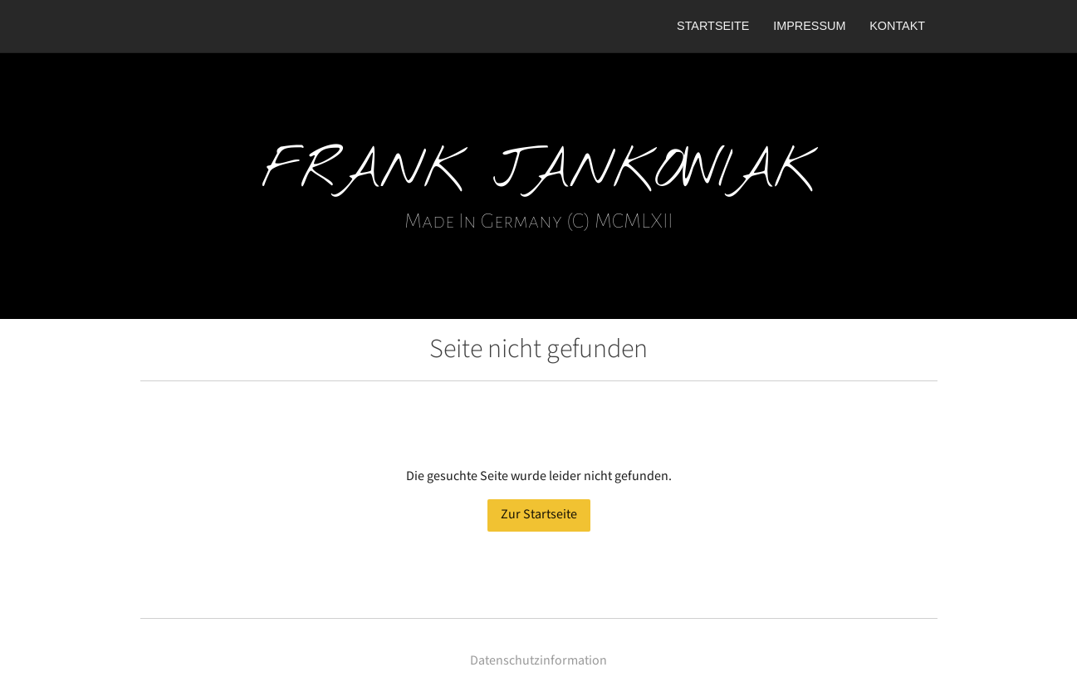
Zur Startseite (539, 514)
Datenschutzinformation (538, 661)
